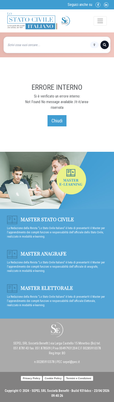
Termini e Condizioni (78, 378)
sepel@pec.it (71, 362)
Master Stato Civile (40, 219)
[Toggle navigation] (100, 21)
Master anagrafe (36, 253)
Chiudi (57, 121)
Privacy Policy (31, 378)
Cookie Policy (53, 378)
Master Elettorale (40, 288)
